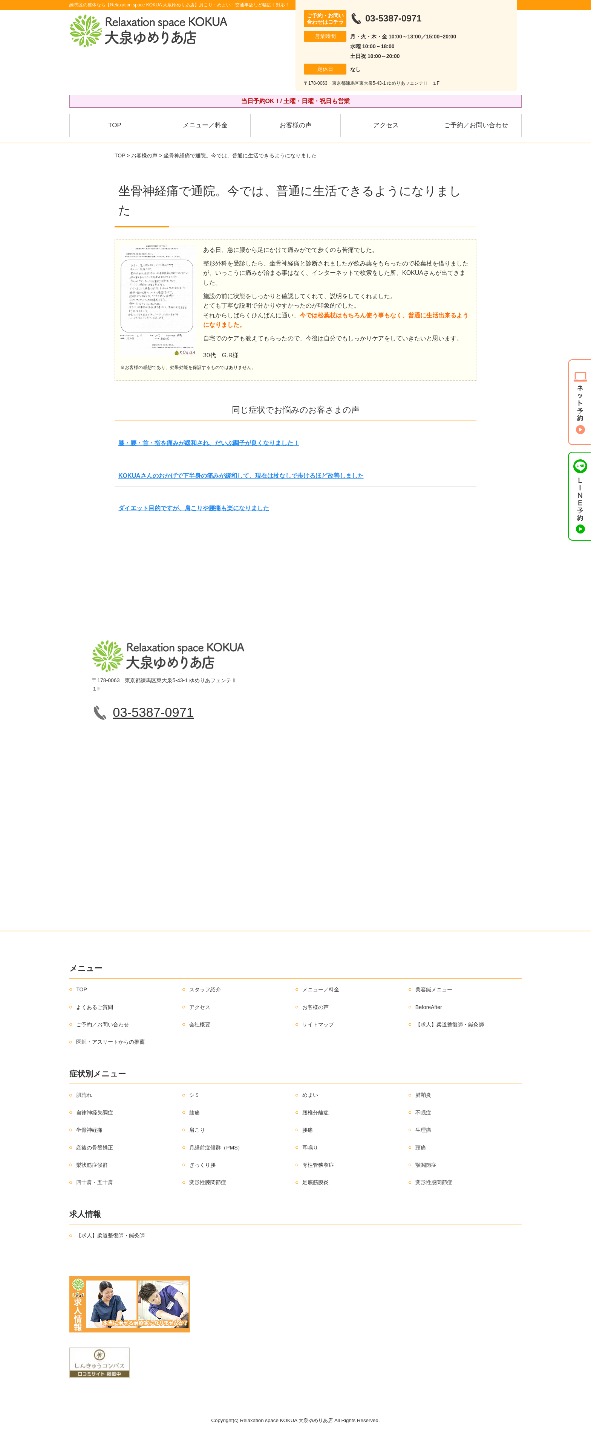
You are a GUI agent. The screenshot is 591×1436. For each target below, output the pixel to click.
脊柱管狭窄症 (318, 1165)
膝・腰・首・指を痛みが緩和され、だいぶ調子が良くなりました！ (208, 443)
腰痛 (307, 1130)
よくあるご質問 (94, 1007)
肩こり (197, 1130)
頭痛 (420, 1148)
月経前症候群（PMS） (216, 1148)
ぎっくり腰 (202, 1165)
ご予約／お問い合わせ (476, 125)
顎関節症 (425, 1165)
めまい (310, 1095)
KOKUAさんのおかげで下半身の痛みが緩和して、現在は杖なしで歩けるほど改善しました (241, 476)
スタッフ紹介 (205, 989)
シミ (194, 1095)
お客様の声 (296, 125)
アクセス (386, 125)
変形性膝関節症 (207, 1182)
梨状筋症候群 (92, 1165)
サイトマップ (318, 1024)
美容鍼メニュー (433, 989)
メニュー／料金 (205, 125)
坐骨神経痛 (89, 1130)
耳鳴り (310, 1148)
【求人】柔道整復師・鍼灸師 (449, 1024)
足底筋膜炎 (315, 1182)
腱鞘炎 (423, 1095)
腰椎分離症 (315, 1113)
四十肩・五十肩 (94, 1182)
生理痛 (423, 1130)
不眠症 (423, 1113)
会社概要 (199, 1024)
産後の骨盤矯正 (94, 1148)
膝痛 (194, 1113)
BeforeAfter (428, 1007)
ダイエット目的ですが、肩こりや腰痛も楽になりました (193, 508)
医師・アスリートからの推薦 (110, 1042)
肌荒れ (84, 1095)
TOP (114, 125)
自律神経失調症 (94, 1113)
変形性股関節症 (433, 1182)
